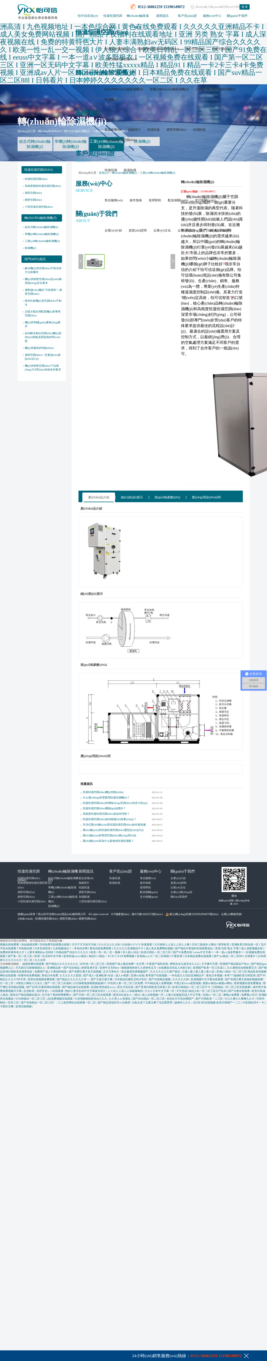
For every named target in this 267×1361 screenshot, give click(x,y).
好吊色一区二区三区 (92, 963)
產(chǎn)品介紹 (98, 497)
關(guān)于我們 (237, 15)
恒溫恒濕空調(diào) (118, 48)
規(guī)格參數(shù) (167, 497)
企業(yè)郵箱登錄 (231, 914)
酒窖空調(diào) (195, 48)
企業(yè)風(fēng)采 (190, 230)
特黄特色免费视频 (29, 975)
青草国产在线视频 (156, 975)
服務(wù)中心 (212, 15)
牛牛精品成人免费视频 (159, 983)
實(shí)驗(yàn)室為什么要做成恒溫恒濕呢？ (108, 840)
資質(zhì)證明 (138, 230)
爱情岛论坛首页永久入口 (185, 963)
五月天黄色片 (111, 971)
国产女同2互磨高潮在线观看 (43, 987)
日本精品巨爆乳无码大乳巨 (131, 979)
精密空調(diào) (222, 48)
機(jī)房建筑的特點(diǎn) (39, 348)
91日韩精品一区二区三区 (30, 998)
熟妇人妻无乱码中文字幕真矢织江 (86, 991)
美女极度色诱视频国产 (135, 971)
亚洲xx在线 (137, 975)
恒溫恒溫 (153, 129)
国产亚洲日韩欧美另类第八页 (153, 987)
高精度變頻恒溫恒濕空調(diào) (158, 48)
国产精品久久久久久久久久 (62, 963)
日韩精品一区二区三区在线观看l (232, 987)
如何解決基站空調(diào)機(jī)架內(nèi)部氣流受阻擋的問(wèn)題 (43, 337)
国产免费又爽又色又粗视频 (85, 971)
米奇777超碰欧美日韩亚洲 (240, 975)
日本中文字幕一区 (164, 991)
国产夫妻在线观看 (239, 991)
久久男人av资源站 (120, 998)
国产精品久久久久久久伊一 (73, 979)
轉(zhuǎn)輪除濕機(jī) (77, 131)
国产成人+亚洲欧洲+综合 (98, 975)
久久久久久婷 (180, 979)
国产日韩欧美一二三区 (209, 998)
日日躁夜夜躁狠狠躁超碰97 (90, 983)
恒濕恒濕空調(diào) (46, 918)
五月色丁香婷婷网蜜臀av (57, 994)
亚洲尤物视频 (23, 1006)
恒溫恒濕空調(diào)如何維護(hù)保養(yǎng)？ (109, 819)
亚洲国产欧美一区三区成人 (209, 967)
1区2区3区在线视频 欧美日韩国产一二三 (217, 1002)
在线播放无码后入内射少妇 (175, 967)
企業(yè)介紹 (113, 230)
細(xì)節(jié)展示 (132, 497)
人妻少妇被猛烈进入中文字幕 (183, 994)
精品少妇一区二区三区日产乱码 (208, 991)
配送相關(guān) (178, 200)
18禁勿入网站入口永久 (29, 983)
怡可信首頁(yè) (88, 15)
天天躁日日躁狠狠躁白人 (30, 967)
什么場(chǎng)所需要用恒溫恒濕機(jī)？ (106, 797)
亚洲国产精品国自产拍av (235, 963)
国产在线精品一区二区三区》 (39, 1002)
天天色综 (181, 991)
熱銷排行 (134, 129)
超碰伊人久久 (182, 1002)
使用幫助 (155, 200)
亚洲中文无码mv (110, 967)
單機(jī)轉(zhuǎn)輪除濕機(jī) (169, 89)
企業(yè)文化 (162, 230)
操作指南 (136, 200)
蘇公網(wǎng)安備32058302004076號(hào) (194, 914)
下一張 (173, 261)
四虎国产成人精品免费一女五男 (126, 963)
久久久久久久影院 (71, 975)
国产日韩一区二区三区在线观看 (92, 994)
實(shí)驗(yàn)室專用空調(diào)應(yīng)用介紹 (109, 835)
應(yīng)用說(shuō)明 (206, 497)
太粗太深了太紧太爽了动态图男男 (152, 1002)
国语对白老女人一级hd (127, 994)
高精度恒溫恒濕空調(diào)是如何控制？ (106, 813)
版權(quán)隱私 (226, 900)
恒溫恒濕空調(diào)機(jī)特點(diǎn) (103, 792)
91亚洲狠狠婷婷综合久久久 (91, 998)
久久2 (148, 991)
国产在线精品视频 (160, 979)
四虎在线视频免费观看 (41, 979)
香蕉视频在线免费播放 (248, 983)
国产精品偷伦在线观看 (76, 987)
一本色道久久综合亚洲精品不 (187, 975)
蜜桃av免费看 (231, 994)
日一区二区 (7, 983)
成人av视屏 (122, 975)
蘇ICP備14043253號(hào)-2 (147, 914)
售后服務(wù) (114, 200)
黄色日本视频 (214, 975)
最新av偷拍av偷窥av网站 (218, 983)
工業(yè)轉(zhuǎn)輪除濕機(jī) (215, 89)
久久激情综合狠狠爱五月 (242, 967)
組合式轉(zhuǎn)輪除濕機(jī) (124, 89)
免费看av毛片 (249, 994)
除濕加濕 (130, 170)
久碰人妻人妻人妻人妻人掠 (198, 971)
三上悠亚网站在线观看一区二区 (77, 1002)
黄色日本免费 (50, 975)
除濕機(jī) (111, 99)
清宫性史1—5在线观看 (50, 991)
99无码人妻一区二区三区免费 (126, 983)
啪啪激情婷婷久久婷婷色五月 (139, 967)
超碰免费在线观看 (33, 963)
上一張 (80, 261)
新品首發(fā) (113, 129)
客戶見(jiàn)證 (187, 15)
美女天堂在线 (125, 987)
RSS (236, 903)
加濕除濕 (199, 129)
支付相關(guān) (205, 200)
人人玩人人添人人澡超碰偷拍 (126, 991)
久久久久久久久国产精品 (165, 971)
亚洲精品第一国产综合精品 (63, 967)
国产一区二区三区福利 (58, 983)
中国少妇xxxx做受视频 (188, 983)
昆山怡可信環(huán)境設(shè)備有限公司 (62, 914)
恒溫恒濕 (111, 170)
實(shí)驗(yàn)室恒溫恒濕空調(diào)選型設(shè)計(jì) (113, 830)
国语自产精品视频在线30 (25, 994)
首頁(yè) (104, 172)
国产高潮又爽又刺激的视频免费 (244, 979)
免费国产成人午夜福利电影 (51, 971)
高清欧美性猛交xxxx (103, 987)
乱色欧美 (29, 991)
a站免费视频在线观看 (60, 998)
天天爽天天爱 (209, 963)
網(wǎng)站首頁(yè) (49, 131)
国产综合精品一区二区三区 (149, 998)
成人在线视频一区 (153, 994)
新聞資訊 (162, 15)
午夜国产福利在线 (157, 963)
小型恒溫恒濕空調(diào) (121, 59)
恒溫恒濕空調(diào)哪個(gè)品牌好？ (104, 808)
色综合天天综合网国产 (180, 998)
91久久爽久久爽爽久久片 (240, 998)
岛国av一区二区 (212, 994)
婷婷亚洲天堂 (89, 967)
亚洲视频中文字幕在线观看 (207, 979)
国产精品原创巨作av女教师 (114, 1002)
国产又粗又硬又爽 (102, 979)
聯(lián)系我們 (219, 230)
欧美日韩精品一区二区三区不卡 (191, 987)
